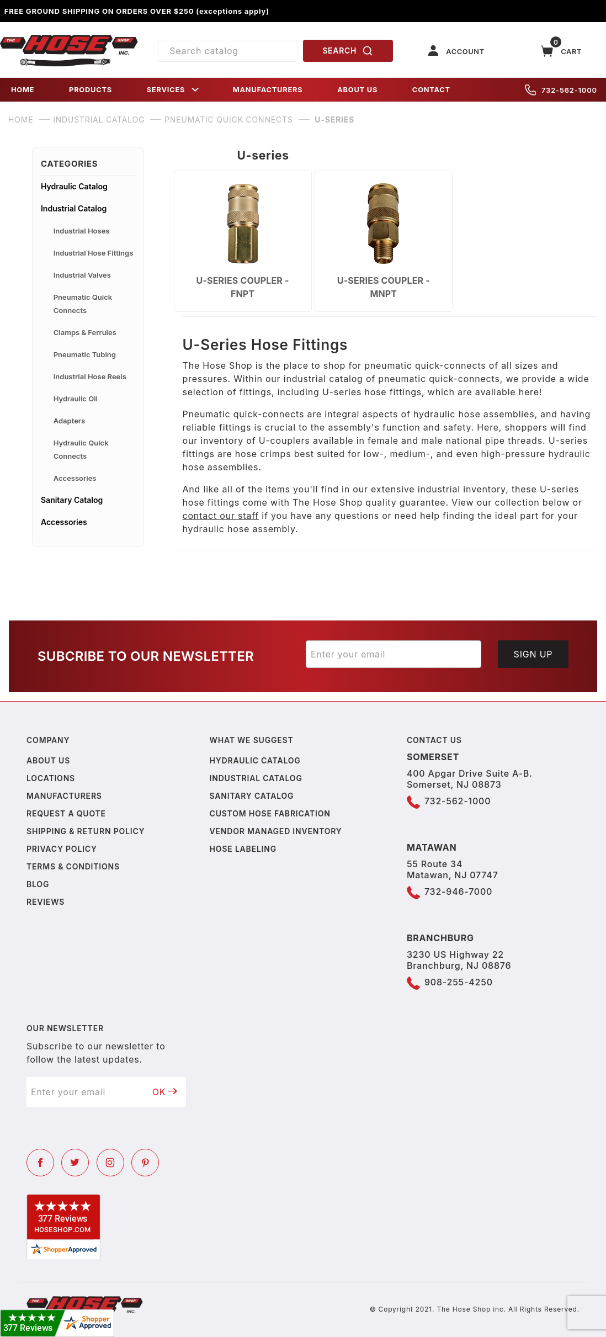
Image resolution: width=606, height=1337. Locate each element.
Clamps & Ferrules (85, 332)
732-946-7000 (458, 891)
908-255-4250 (458, 982)
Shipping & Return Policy (85, 831)
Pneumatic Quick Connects (83, 304)
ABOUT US (357, 90)
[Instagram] (110, 1162)
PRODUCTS (90, 90)
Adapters (69, 420)
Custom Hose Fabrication (270, 813)
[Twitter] (75, 1162)
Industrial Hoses (82, 230)
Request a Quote (66, 813)
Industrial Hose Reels (90, 376)
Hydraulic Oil (76, 398)
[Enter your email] (393, 654)
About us (48, 760)
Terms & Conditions (73, 866)
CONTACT (431, 90)
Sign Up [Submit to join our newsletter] (533, 654)
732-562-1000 (561, 90)
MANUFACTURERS (268, 90)
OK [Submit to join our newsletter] (165, 1091)
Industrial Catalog (74, 208)
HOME (22, 90)
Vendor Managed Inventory (276, 831)
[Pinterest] (145, 1162)
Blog (37, 884)
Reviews (45, 901)
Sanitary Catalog (72, 500)
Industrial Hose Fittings (94, 252)
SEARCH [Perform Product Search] (347, 50)
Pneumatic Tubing (85, 354)
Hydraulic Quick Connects (81, 449)
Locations (50, 778)
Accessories (75, 478)
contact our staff (221, 515)
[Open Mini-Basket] (561, 51)
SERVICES (174, 90)
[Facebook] (40, 1162)
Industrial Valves (82, 274)
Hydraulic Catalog (74, 186)
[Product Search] (227, 51)
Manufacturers (64, 795)
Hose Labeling (243, 848)
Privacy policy (61, 848)
